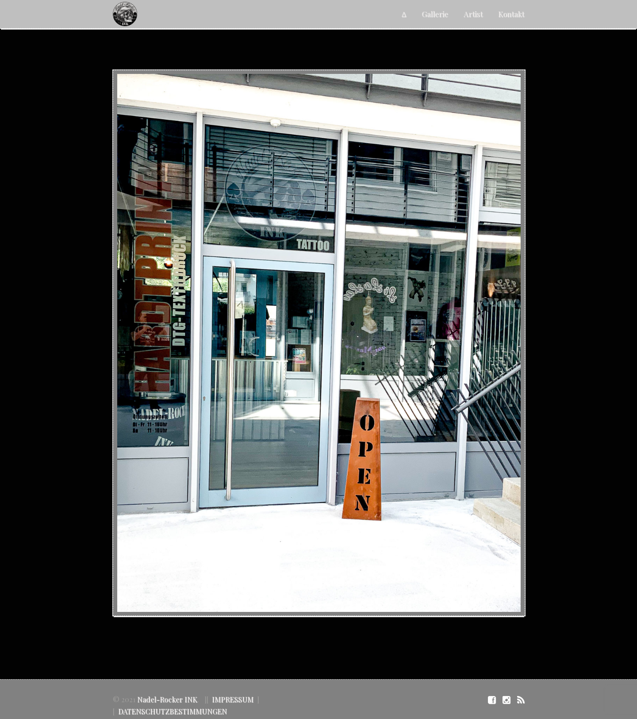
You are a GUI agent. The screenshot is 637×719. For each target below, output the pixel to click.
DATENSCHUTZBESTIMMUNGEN (172, 711)
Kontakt (511, 14)
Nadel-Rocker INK (167, 699)
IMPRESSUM (232, 699)
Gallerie (435, 14)
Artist (473, 14)
